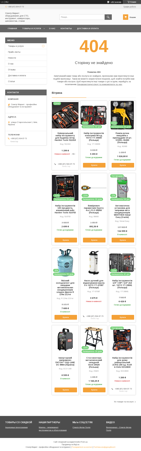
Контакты (66, 28)
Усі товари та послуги (124, 402)
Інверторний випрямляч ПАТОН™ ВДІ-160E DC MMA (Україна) (65, 361)
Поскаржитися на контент (82, 447)
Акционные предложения (16, 427)
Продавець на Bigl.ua (70, 445)
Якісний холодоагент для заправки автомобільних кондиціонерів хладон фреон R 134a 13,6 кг (65, 287)
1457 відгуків (116, 2)
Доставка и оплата (88, 28)
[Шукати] (108, 17)
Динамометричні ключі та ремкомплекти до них (99, 84)
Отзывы (12, 69)
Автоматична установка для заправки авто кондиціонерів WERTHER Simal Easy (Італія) (122, 211)
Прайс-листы (14, 52)
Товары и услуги (31, 28)
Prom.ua (84, 442)
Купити (94, 165)
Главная (12, 28)
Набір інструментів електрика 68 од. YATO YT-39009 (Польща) (94, 136)
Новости (12, 58)
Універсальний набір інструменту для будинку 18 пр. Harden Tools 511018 (65, 136)
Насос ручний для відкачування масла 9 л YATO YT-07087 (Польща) (93, 284)
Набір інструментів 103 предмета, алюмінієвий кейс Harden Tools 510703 (65, 209)
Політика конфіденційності (104, 447)
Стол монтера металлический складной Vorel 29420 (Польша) (94, 362)
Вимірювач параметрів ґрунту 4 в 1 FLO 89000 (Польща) (94, 209)
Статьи (11, 81)
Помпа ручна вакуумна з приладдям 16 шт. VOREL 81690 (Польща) (122, 138)
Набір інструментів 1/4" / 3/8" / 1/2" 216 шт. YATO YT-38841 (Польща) (122, 284)
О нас (52, 28)
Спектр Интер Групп (81, 427)
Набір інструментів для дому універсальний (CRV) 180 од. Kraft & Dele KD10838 (122, 362)
